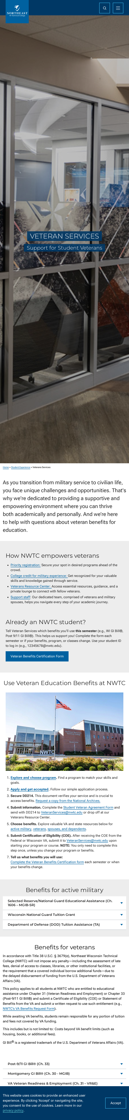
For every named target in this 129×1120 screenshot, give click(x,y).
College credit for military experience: (39, 576)
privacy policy (13, 1110)
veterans (39, 829)
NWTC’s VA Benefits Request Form (28, 1009)
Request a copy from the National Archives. (68, 801)
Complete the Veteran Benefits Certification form (47, 862)
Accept (115, 1103)
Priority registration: (26, 565)
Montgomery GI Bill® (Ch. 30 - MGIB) (39, 1074)
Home (6, 467)
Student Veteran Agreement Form (88, 807)
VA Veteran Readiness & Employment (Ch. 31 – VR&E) (53, 1083)
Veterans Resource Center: (31, 586)
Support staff (20, 597)
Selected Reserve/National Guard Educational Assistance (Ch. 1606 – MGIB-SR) (60, 903)
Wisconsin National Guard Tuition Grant (41, 915)
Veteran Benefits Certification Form (37, 656)
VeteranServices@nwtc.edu (61, 812)
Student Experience (20, 467)
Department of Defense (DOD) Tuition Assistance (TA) (54, 925)
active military (21, 829)
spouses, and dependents (67, 829)
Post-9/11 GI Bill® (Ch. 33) (29, 1064)
